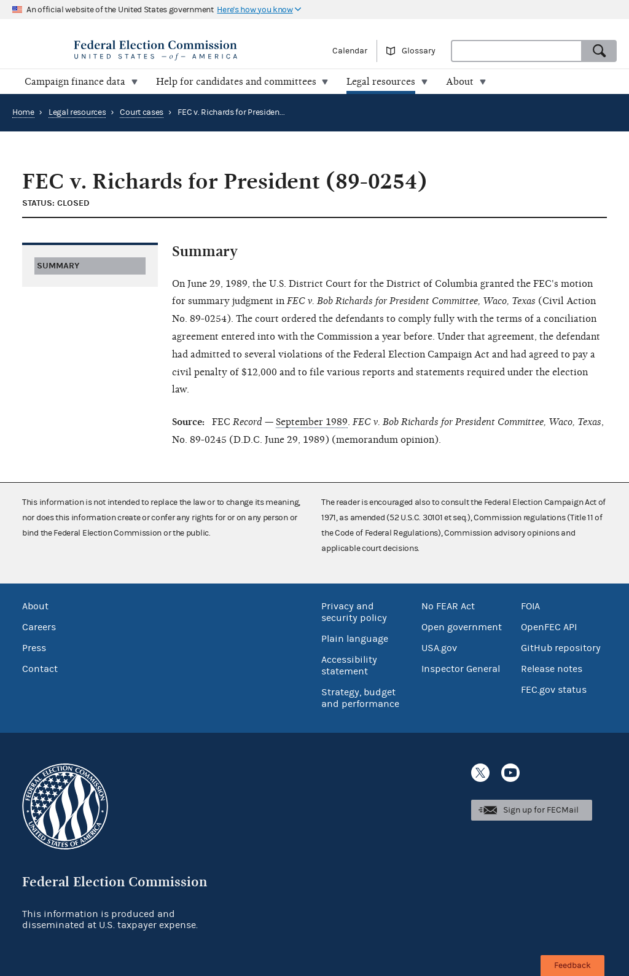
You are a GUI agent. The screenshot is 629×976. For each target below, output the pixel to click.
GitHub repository (561, 648)
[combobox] (516, 51)
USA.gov (439, 648)
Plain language (354, 638)
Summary (58, 265)
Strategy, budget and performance (360, 698)
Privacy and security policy (354, 612)
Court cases (141, 112)
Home (23, 112)
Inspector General (460, 668)
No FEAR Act (448, 606)
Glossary (419, 51)
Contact (40, 668)
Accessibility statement (349, 665)
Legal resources (77, 112)
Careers (39, 627)
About (35, 606)
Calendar (349, 51)
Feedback (572, 965)
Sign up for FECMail (541, 810)
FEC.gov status (554, 689)
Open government (461, 627)
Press (34, 648)
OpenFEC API (549, 627)
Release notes (551, 668)
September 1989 (312, 421)
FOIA (530, 606)
